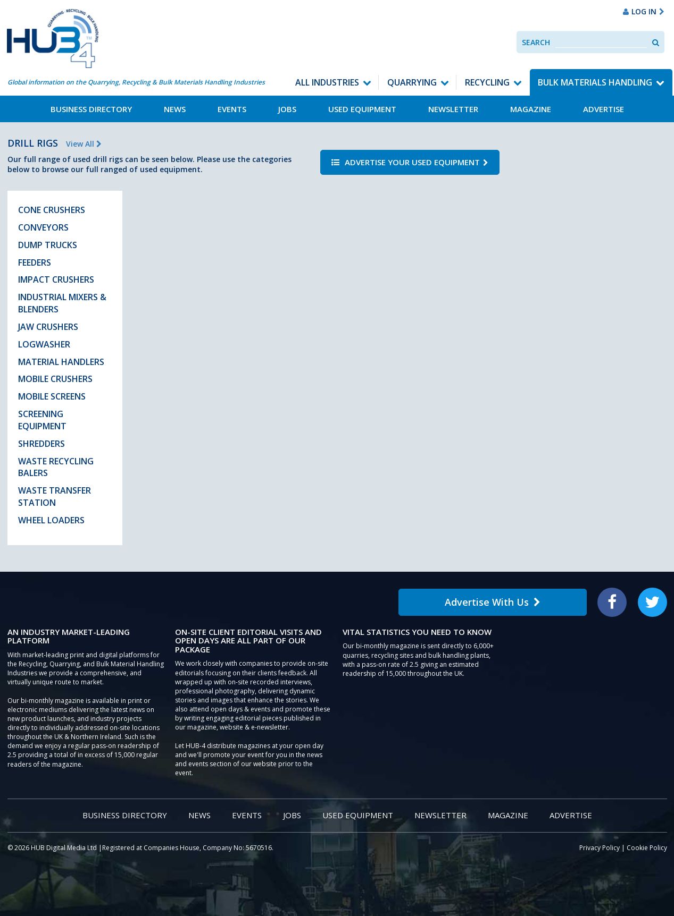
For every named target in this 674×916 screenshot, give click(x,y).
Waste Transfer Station (54, 496)
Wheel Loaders (51, 520)
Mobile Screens (52, 396)
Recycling (487, 82)
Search (536, 42)
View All (84, 144)
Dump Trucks (47, 245)
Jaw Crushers (48, 327)
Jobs (287, 109)
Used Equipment (362, 109)
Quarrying (412, 82)
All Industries (327, 82)
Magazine (530, 109)
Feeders (34, 262)
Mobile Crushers (55, 379)
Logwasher (44, 344)
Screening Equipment (42, 420)
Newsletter (453, 109)
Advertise (603, 109)
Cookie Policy (647, 847)
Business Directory (91, 109)
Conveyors (43, 227)
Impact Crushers (56, 279)
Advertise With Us (492, 602)
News (175, 109)
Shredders (41, 443)
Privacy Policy (599, 847)
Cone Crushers (51, 210)
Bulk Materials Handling (595, 82)
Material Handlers (61, 362)
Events (232, 109)
